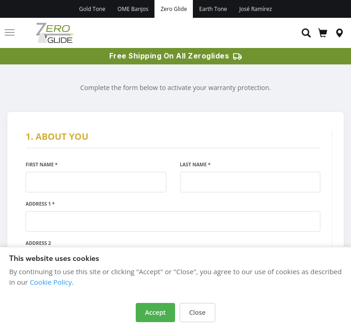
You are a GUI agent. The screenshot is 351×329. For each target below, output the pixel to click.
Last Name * (195, 164)
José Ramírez (255, 9)
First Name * (42, 164)
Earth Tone (213, 9)
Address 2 (38, 243)
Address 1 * (40, 204)
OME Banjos (133, 9)
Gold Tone (92, 9)
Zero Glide (173, 9)
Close (197, 312)
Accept (155, 312)
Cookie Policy (51, 282)
